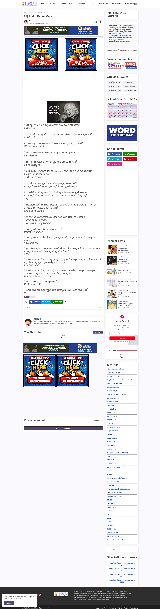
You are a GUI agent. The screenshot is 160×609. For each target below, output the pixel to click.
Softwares (129, 4)
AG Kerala (110, 525)
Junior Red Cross (113, 533)
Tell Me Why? (112, 391)
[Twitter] (46, 302)
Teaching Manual (115, 82)
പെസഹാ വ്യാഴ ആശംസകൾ (124, 260)
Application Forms (113, 373)
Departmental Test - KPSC (116, 485)
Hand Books (103, 4)
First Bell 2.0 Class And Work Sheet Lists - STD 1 (122, 564)
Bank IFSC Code (113, 507)
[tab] (42, 4)
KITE (109, 471)
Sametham (111, 445)
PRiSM (109, 522)
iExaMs (109, 500)
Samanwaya (111, 449)
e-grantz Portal (112, 431)
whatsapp (131, 154)
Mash (36, 319)
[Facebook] (35, 302)
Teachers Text (114, 86)
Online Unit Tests (113, 376)
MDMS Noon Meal (113, 460)
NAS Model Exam (115, 90)
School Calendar (113, 416)
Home (43, 4)
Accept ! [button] (9, 603)
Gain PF (110, 474)
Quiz (30, 12)
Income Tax (111, 464)
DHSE (109, 511)
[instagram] (40, 595)
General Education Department (118, 489)
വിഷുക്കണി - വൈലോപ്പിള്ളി (123, 249)
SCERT (109, 518)
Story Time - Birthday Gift (127, 293)
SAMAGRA (111, 442)
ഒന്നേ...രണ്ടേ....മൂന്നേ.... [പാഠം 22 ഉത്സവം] (126, 304)
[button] (135, 4)
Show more (98, 332)
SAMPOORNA (112, 438)
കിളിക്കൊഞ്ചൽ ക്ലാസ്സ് (115, 369)
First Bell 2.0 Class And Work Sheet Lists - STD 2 (122, 570)
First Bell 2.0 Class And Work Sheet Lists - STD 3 (122, 575)
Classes (82, 4)
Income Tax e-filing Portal (116, 540)
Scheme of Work (113, 398)
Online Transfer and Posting (117, 453)
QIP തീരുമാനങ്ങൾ (113, 427)
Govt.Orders (111, 409)
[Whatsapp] (57, 302)
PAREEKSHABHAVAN (114, 496)
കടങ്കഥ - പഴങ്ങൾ (124, 270)
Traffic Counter (113, 549)
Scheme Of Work (67, 4)
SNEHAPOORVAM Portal (116, 467)
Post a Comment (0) (63, 428)
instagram (116, 164)
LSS (92, 4)
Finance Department (114, 493)
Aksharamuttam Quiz (131, 90)
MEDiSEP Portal (113, 536)
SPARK (109, 434)
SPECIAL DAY (112, 420)
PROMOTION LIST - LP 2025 (127, 282)
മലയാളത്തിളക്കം (113, 387)
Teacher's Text (112, 402)
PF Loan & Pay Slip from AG (117, 478)
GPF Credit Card (113, 482)
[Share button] (65, 302)
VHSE (109, 514)
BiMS (109, 456)
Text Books (116, 4)
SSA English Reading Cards (117, 384)
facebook (116, 154)
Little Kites (111, 503)
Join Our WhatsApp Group (116, 394)
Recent (52, 4)
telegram (116, 159)
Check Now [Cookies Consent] (17, 599)
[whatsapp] (37, 595)
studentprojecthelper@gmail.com (120, 35)
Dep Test (110, 423)
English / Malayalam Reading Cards (119, 380)
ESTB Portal (111, 529)
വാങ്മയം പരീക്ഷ (130, 86)
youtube (131, 159)
